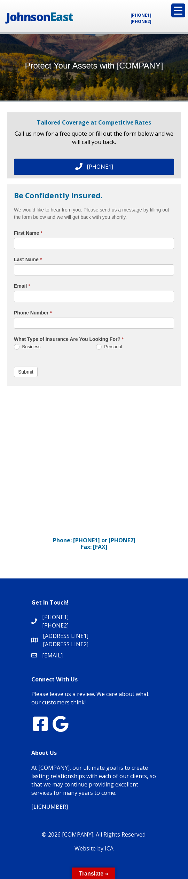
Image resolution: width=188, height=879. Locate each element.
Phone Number (33, 312)
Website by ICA (94, 848)
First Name (28, 233)
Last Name (28, 259)
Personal (109, 347)
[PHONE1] (141, 15)
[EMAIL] (52, 655)
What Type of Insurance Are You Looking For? (69, 339)
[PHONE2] (141, 21)
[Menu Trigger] (178, 10)
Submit (25, 372)
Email (22, 286)
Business (27, 347)
